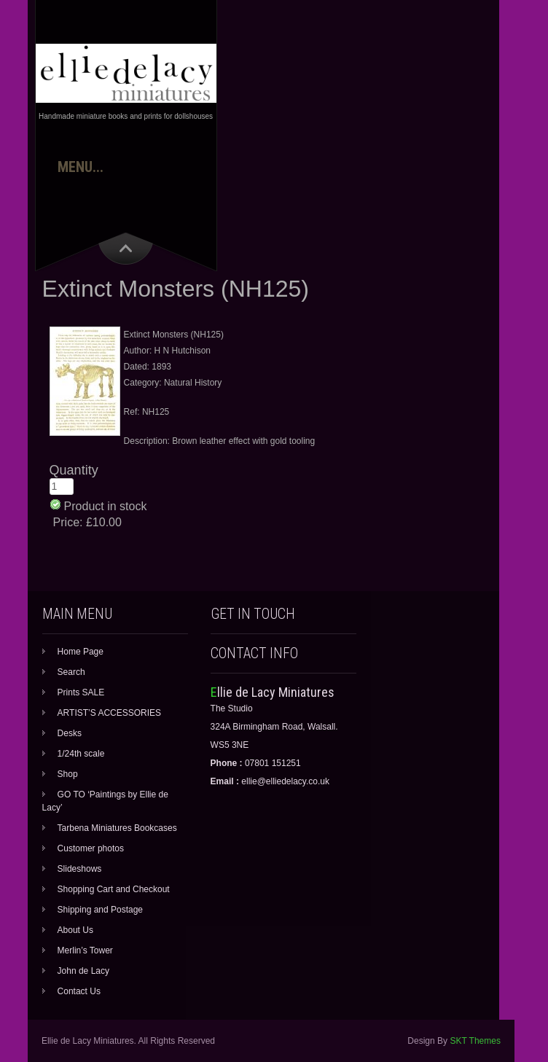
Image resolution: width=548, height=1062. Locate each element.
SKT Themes (475, 1041)
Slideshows (80, 869)
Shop (68, 774)
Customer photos (91, 848)
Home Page (80, 652)
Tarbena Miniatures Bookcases (117, 828)
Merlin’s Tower (85, 950)
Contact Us (79, 991)
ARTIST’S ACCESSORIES (109, 713)
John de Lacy (83, 971)
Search (71, 672)
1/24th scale (81, 754)
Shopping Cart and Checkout (114, 889)
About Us (75, 930)
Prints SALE (81, 692)
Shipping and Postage (100, 910)
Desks (70, 733)
